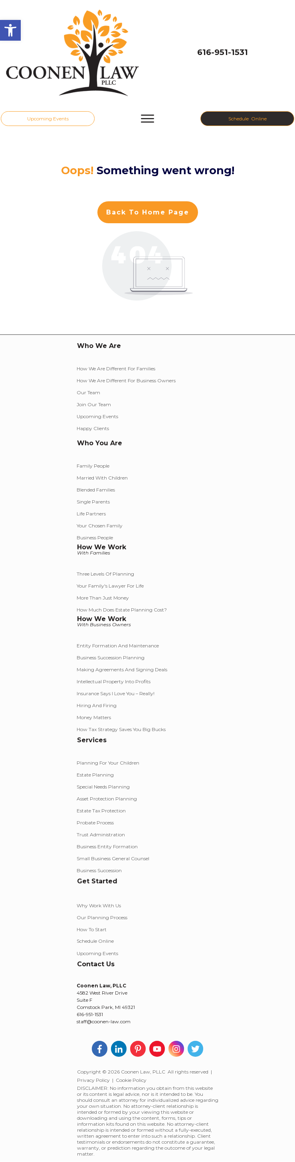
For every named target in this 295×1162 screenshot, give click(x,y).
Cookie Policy (131, 1080)
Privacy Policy (93, 1080)
